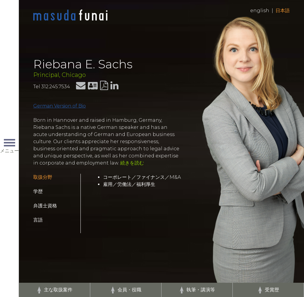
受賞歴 (272, 290)
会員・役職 (129, 290)
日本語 (283, 10)
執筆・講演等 (200, 290)
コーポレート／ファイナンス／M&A (142, 177)
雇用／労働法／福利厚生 (129, 184)
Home (70, 15)
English (259, 10)
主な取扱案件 (58, 290)
